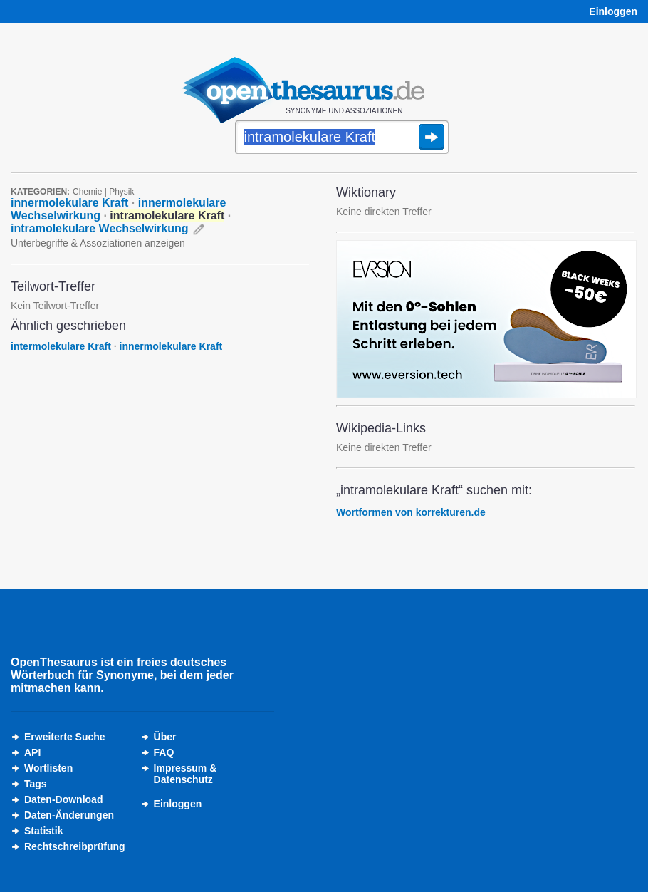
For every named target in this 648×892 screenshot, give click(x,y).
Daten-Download (63, 799)
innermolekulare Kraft (69, 203)
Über (165, 736)
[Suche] (342, 138)
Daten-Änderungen (69, 815)
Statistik (43, 830)
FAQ (164, 752)
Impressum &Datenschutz (185, 773)
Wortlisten (48, 768)
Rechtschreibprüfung (74, 846)
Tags (35, 783)
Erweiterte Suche (64, 736)
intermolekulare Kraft (61, 346)
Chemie (87, 192)
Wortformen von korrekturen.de (411, 512)
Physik (121, 192)
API (32, 752)
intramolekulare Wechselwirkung (100, 228)
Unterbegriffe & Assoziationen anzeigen (98, 243)
